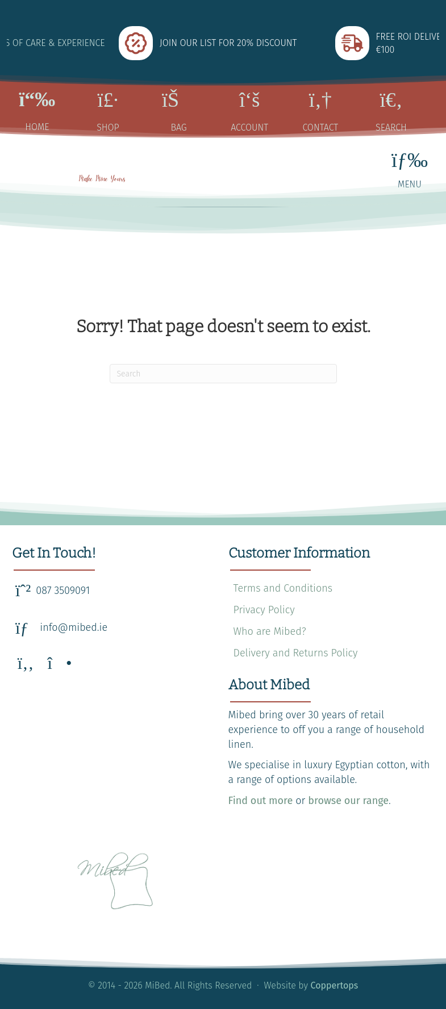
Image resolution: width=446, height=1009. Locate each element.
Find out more (260, 800)
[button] (25, 663)
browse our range (348, 800)
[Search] (223, 373)
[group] (223, 43)
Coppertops (335, 985)
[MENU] (409, 169)
